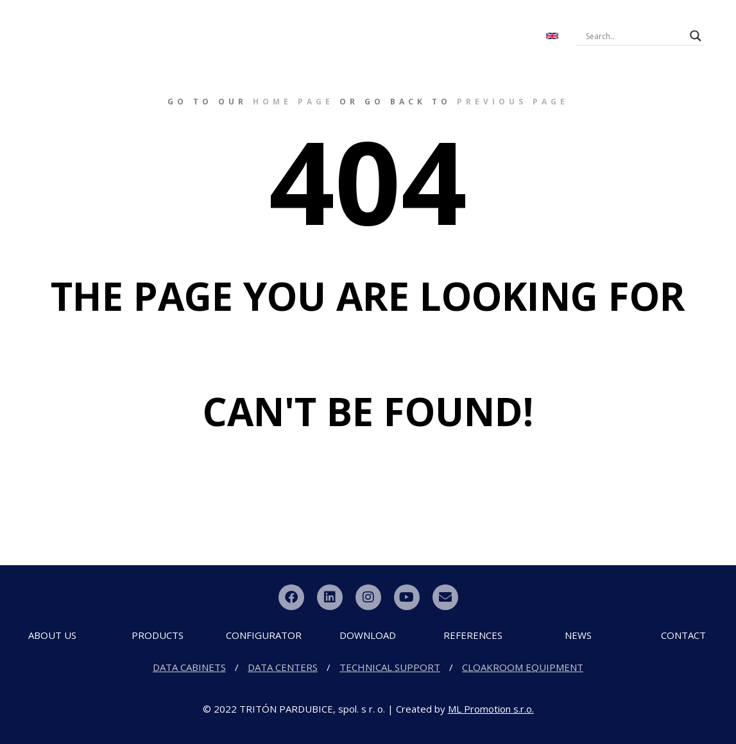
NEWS (502, 24)
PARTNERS (365, 47)
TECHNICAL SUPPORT (389, 667)
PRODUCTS (262, 24)
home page (293, 101)
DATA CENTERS (283, 667)
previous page (513, 101)
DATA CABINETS (189, 667)
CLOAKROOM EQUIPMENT (522, 667)
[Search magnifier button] (696, 36)
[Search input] (634, 36)
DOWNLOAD (438, 24)
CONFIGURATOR (349, 24)
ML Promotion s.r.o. (491, 708)
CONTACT (302, 47)
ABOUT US (184, 24)
